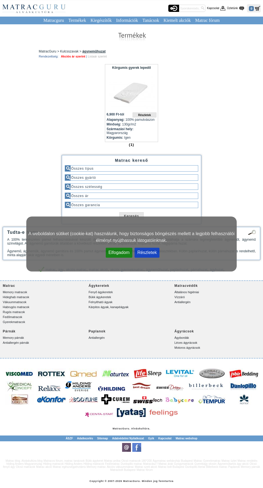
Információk (127, 20)
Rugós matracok (14, 312)
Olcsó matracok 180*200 (137, 460)
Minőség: (114, 124)
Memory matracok (15, 292)
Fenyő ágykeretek (101, 292)
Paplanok (234, 466)
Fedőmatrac (112, 463)
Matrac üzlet (228, 460)
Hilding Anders (73, 463)
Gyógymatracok (184, 463)
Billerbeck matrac (216, 466)
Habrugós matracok (16, 307)
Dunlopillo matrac (131, 463)
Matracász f (150, 463)
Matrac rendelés (247, 460)
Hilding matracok (53, 463)
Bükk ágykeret (94, 460)
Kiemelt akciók (177, 20)
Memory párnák (13, 337)
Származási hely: (120, 129)
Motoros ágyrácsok (187, 347)
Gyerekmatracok (14, 322)
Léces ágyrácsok (185, 342)
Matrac (117, 428)
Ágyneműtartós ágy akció (233, 463)
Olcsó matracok (25, 466)
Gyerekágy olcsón (205, 463)
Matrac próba (112, 460)
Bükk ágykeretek (100, 297)
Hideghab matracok (16, 297)
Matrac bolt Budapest (171, 466)
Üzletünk (232, 8)
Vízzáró (179, 297)
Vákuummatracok (15, 302)
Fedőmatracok (12, 317)
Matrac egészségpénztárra (69, 466)
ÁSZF (69, 438)
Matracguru (53, 20)
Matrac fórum (207, 20)
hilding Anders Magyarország (24, 463)
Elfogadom (119, 252)
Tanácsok (151, 20)
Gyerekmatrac (212, 460)
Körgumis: (115, 138)
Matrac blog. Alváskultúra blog (24, 460)
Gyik (151, 438)
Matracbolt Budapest (123, 469)
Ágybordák (181, 337)
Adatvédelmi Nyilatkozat (128, 438)
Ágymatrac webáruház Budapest (173, 460)
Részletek (147, 252)
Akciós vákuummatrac (120, 466)
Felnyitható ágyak (100, 302)
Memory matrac (96, 466)
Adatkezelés (85, 438)
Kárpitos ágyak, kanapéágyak (108, 307)
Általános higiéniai (186, 292)
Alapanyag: (116, 120)
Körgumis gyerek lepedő (131, 68)
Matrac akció (44, 466)
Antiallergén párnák (16, 342)
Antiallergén (182, 302)
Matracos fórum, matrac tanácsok (63, 460)
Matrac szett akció (146, 466)
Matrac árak (165, 463)
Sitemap (102, 438)
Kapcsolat (213, 8)
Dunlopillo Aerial (195, 466)
